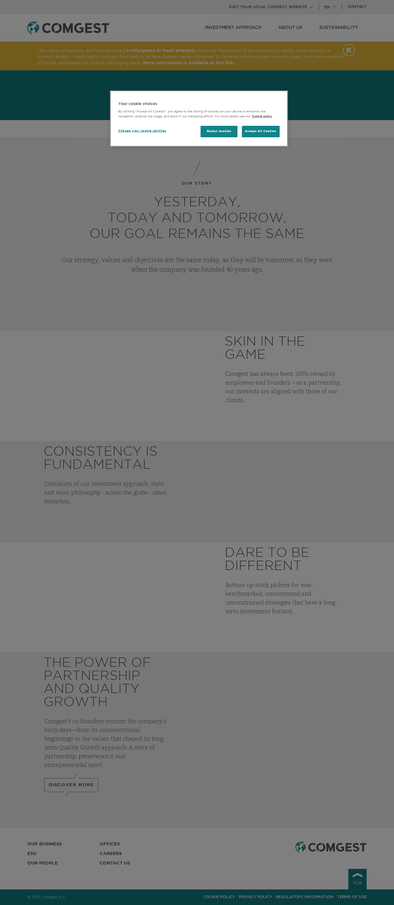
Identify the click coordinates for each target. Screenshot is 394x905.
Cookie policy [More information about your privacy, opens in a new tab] (262, 116)
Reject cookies (219, 131)
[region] (199, 119)
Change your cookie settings (142, 131)
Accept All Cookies (261, 131)
